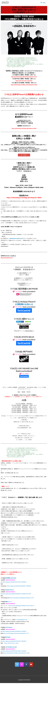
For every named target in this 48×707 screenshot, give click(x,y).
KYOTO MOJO (8, 627)
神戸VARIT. (8, 637)
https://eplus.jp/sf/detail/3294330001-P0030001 (19, 586)
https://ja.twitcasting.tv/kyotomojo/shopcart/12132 (16, 633)
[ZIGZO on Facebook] (26, 664)
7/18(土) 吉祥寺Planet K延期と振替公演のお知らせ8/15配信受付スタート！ (24, 10)
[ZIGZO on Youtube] (31, 664)
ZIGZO (5, 2)
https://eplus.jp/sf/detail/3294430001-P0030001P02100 (16, 593)
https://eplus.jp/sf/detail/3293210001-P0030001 (14, 582)
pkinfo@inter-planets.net (16, 238)
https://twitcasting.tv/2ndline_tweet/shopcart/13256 (16, 653)
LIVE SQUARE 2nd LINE (11, 647)
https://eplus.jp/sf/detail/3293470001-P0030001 (14, 641)
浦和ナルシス (8, 601)
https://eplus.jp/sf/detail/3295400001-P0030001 (14, 631)
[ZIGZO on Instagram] (22, 664)
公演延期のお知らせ (24, 304)
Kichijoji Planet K (9, 589)
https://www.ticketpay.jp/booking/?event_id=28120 (21, 605)
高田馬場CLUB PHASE (10, 578)
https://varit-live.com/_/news (11, 643)
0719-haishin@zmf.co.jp (21, 619)
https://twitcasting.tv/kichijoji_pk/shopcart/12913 (21, 597)
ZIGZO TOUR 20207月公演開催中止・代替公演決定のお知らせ (24, 17)
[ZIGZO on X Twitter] (17, 664)
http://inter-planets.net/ (7, 257)
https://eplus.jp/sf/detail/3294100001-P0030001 (14, 651)
